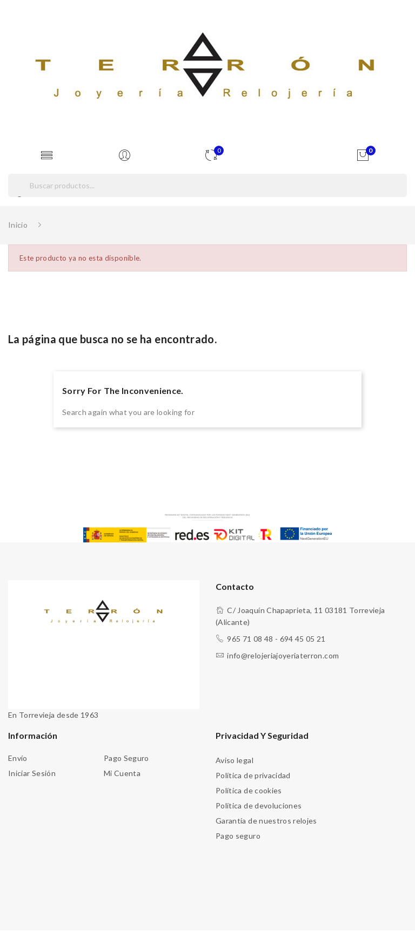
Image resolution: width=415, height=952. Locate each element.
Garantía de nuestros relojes (266, 820)
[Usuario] (127, 155)
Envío (18, 758)
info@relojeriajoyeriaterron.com (283, 655)
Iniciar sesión (32, 773)
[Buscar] (207, 185)
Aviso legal (234, 760)
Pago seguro (126, 758)
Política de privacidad (253, 775)
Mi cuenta (122, 773)
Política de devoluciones (259, 805)
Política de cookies (249, 790)
